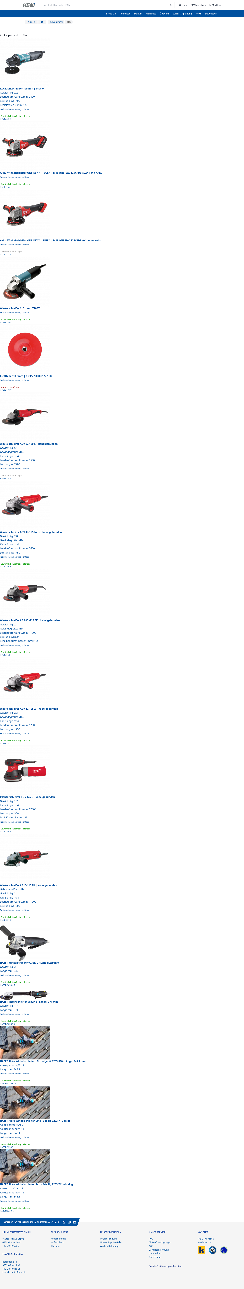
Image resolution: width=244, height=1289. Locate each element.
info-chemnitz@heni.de (14, 1272)
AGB (151, 1245)
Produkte (111, 13)
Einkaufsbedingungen (160, 1242)
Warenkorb (198, 5)
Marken (138, 13)
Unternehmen (58, 1238)
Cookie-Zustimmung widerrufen (165, 1266)
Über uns (164, 13)
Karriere (55, 1245)
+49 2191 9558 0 (206, 1238)
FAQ (151, 1238)
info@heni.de (204, 1242)
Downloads (211, 13)
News (198, 13)
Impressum (155, 1257)
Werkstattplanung (182, 13)
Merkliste (216, 5)
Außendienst (57, 1242)
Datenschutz (155, 1253)
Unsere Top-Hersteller (111, 1242)
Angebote (151, 13)
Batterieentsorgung (159, 1249)
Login (183, 5)
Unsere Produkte (108, 1238)
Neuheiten (124, 13)
